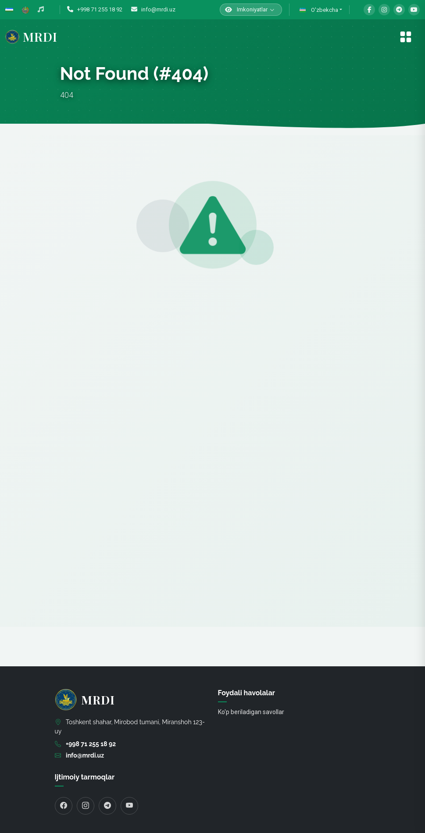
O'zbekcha (318, 10)
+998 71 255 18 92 (94, 9)
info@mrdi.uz (153, 9)
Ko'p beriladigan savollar (251, 712)
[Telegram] (399, 9)
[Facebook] (369, 9)
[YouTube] (414, 9)
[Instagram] (384, 9)
